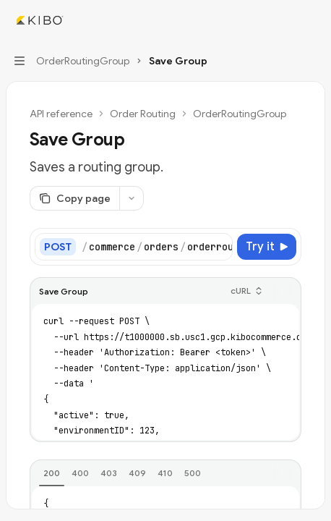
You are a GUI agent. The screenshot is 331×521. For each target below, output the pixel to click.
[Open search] (284, 20)
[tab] (51, 473)
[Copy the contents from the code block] (282, 291)
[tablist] (149, 474)
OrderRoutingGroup (239, 113)
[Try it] (266, 247)
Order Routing (143, 113)
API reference (61, 113)
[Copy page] (74, 198)
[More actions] (312, 20)
